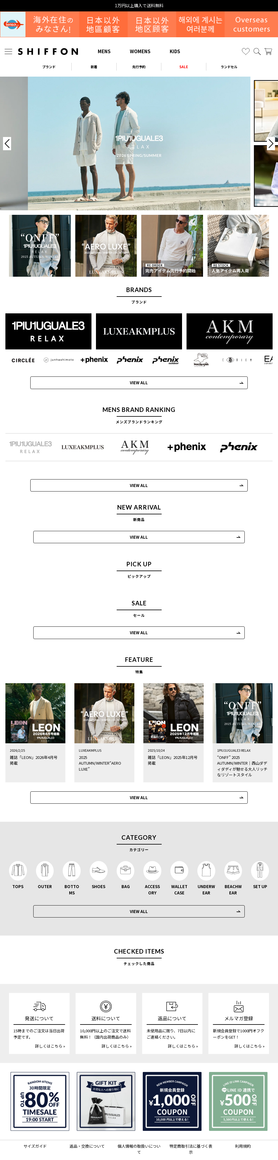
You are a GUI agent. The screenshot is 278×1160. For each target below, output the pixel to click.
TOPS (17, 862)
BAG (125, 862)
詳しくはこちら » (50, 1022)
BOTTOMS (71, 866)
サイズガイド (35, 1122)
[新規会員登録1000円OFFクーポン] (172, 1077)
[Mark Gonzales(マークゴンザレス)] (196, 359)
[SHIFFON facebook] (158, 1143)
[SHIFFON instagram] (120, 1143)
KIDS (175, 51)
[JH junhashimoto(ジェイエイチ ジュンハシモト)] (57, 359)
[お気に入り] (246, 51)
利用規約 (243, 1122)
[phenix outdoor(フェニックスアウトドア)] (162, 359)
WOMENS (140, 51)
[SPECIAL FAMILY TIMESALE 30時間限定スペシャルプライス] (40, 1077)
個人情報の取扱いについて (139, 1125)
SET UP (260, 862)
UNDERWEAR (206, 866)
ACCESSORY (152, 866)
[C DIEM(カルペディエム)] (231, 359)
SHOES (98, 862)
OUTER (45, 862)
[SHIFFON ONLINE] (48, 51)
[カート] (268, 51)
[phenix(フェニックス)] (127, 359)
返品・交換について (87, 1122)
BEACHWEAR (233, 866)
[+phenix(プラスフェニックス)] (92, 359)
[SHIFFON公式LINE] (147, 1143)
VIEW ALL (136, 382)
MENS (104, 51)
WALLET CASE (179, 866)
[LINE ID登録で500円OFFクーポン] (238, 1077)
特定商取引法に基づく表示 (190, 1125)
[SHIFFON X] (133, 1143)
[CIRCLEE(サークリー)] (23, 359)
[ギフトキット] (106, 1077)
